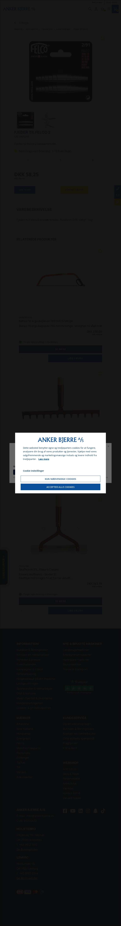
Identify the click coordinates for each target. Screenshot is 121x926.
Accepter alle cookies (60, 487)
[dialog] (60, 463)
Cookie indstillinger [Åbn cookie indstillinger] (33, 470)
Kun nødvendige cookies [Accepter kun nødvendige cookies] (60, 478)
